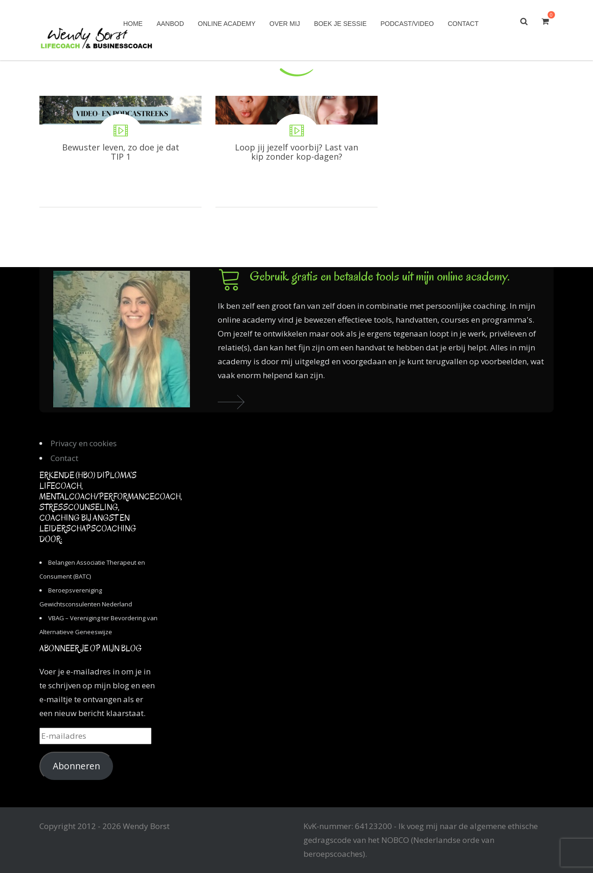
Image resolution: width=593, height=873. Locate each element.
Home (133, 23)
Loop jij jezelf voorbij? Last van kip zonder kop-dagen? (296, 151)
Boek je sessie (340, 23)
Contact (463, 23)
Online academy (226, 23)
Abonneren (76, 766)
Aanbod (170, 23)
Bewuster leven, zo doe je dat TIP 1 (120, 151)
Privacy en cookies (83, 443)
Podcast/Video (407, 23)
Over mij (285, 23)
